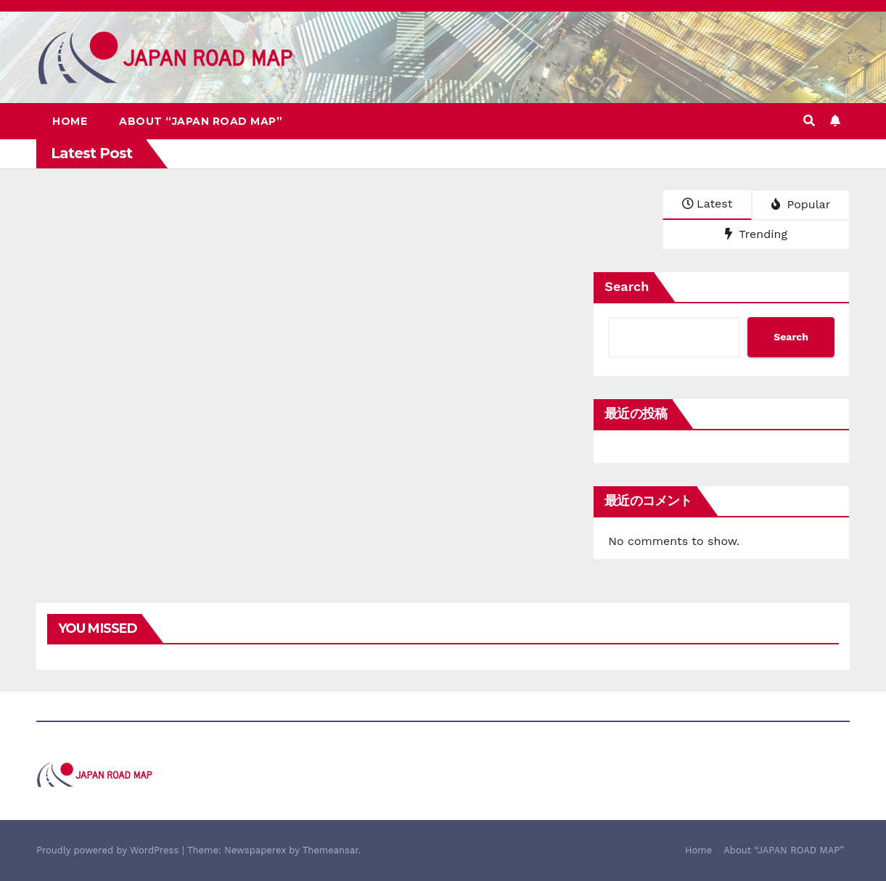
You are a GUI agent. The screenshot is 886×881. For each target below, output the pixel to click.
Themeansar (330, 850)
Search (626, 286)
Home (69, 121)
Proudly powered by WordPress (109, 850)
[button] (809, 121)
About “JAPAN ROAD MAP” (200, 121)
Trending (756, 234)
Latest (707, 203)
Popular (800, 204)
